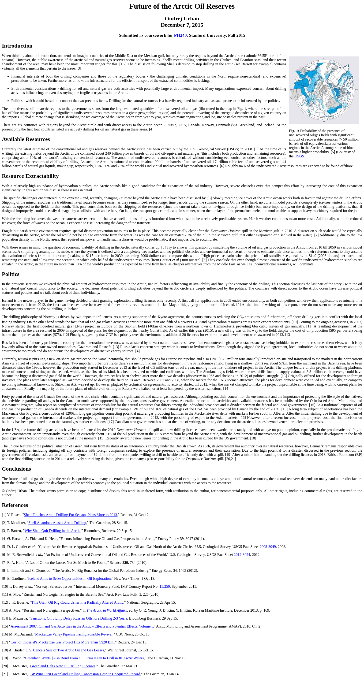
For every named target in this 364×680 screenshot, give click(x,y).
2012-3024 (242, 555)
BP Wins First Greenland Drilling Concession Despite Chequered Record (85, 674)
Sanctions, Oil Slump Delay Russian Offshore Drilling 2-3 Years (78, 618)
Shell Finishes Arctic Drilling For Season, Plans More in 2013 (70, 515)
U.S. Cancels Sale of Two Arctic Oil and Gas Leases (65, 650)
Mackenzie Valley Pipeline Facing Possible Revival (74, 634)
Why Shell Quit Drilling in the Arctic (52, 531)
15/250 (164, 586)
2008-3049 (268, 547)
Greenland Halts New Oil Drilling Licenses (62, 666)
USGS (299, 156)
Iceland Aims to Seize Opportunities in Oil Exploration (69, 578)
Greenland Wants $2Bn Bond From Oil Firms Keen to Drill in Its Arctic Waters (84, 658)
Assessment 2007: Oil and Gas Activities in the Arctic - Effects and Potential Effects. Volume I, (82, 626)
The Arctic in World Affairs (106, 610)
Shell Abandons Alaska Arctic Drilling (57, 523)
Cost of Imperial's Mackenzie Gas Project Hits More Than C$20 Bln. (62, 642)
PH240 (180, 35)
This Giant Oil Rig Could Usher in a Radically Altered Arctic (77, 602)
